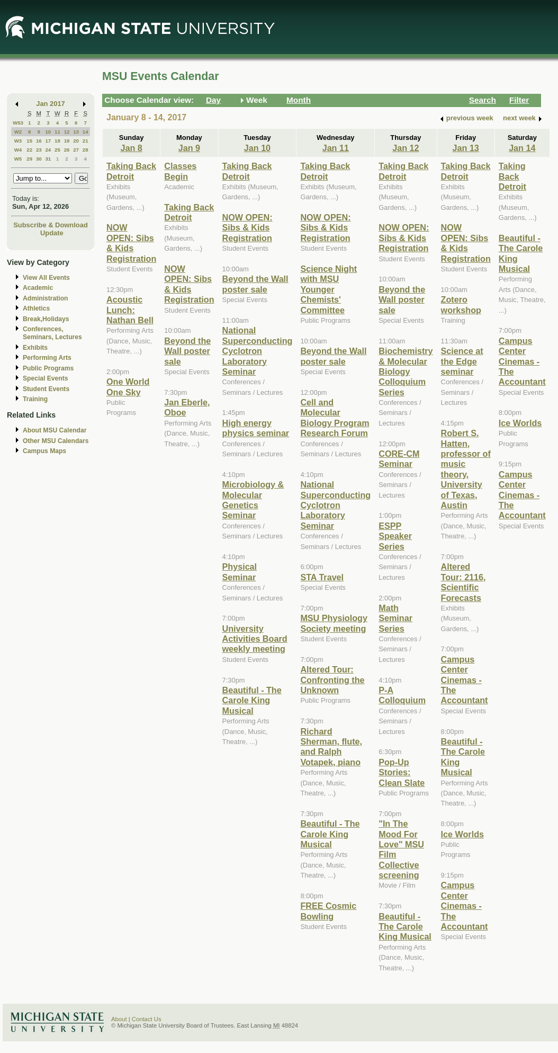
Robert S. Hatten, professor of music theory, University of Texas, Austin (466, 469)
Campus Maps (44, 451)
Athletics (36, 308)
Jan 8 (131, 148)
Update (52, 233)
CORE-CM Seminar (399, 458)
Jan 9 (189, 148)
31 (48, 159)
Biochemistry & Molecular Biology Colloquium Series (406, 371)
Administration (45, 298)
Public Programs (48, 368)
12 (67, 132)
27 (76, 150)
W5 (18, 159)
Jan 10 (257, 148)
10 (48, 132)
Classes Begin (180, 171)
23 (39, 150)
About (119, 1019)
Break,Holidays (46, 319)
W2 (18, 132)
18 (57, 141)
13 (76, 132)
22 (29, 150)
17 (48, 141)
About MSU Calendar (54, 430)
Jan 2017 (50, 104)
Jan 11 (335, 148)
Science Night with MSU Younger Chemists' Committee (328, 289)
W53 (18, 123)
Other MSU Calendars (56, 441)
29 (29, 159)
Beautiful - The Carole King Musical (252, 700)
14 (85, 132)
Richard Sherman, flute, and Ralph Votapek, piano (331, 747)
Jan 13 (466, 148)
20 (76, 141)
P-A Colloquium (402, 695)
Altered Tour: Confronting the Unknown (332, 680)
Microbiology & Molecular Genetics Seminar (253, 500)
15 (29, 141)
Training (35, 399)
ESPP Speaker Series (395, 536)
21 (85, 141)
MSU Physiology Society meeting (333, 623)
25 (57, 150)
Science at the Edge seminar (462, 361)
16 (39, 141)
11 (57, 132)
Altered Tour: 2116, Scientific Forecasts (463, 582)
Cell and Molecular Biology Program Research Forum (334, 417)
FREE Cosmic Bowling (328, 911)
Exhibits (35, 347)
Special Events (45, 378)
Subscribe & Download (50, 225)
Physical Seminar (239, 571)
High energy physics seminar (256, 428)
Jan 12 (405, 148)
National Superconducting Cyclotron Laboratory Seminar (257, 350)
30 (39, 159)
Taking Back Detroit (131, 171)
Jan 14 (522, 148)
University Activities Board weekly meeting (254, 639)
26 (67, 150)
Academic (38, 287)
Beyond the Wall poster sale (187, 351)
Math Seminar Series (395, 618)
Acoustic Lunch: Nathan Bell (130, 310)
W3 (18, 141)
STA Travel (322, 577)
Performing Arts (47, 357)
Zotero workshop (461, 304)
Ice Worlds (462, 834)
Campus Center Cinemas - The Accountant (464, 679)
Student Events (46, 389)
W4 (18, 150)
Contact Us (146, 1019)
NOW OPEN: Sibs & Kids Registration (131, 243)
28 (85, 150)
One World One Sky (127, 386)
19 (67, 141)
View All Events (46, 277)
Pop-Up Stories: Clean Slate (402, 772)
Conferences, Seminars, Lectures (52, 333)
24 (48, 150)
